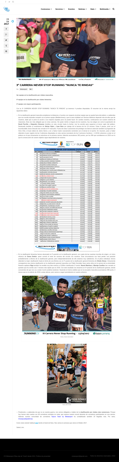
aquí (36, 423)
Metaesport (23, 89)
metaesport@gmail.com (79, 456)
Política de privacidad (43, 456)
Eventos (71, 9)
